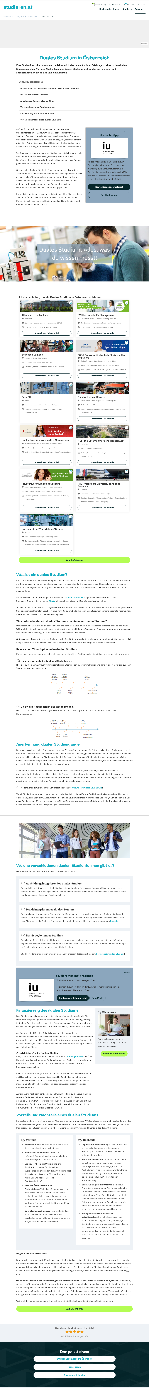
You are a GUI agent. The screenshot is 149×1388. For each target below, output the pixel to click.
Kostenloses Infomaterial (109, 186)
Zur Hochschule (109, 195)
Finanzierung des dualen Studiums (37, 113)
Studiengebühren (75, 1056)
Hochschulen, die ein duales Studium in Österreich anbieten (49, 88)
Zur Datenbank (74, 1308)
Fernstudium (74, 1366)
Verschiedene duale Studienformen (37, 107)
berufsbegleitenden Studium (110, 953)
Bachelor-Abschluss (73, 597)
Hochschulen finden (109, 9)
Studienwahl (32, 17)
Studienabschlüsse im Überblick (74, 1358)
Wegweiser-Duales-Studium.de (87, 787)
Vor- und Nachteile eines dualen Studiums (40, 119)
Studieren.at (8, 17)
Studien (126, 9)
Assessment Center (74, 1375)
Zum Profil (97, 998)
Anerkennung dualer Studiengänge (37, 101)
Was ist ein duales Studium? (34, 94)
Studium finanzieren (114, 1053)
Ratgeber (139, 9)
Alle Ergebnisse (74, 559)
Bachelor (114, 921)
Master (52, 601)
